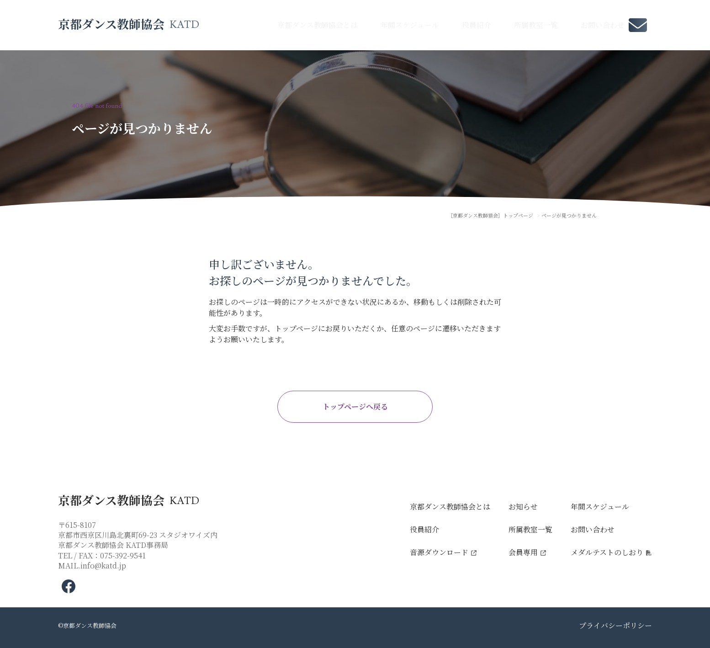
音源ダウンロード (439, 552)
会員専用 (523, 552)
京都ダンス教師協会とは (317, 25)
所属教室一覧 (536, 25)
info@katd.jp (103, 565)
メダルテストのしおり (607, 552)
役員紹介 (476, 25)
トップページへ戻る (355, 406)
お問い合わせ (603, 25)
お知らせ (523, 506)
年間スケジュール (410, 25)
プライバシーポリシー (615, 625)
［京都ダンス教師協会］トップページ (490, 215)
